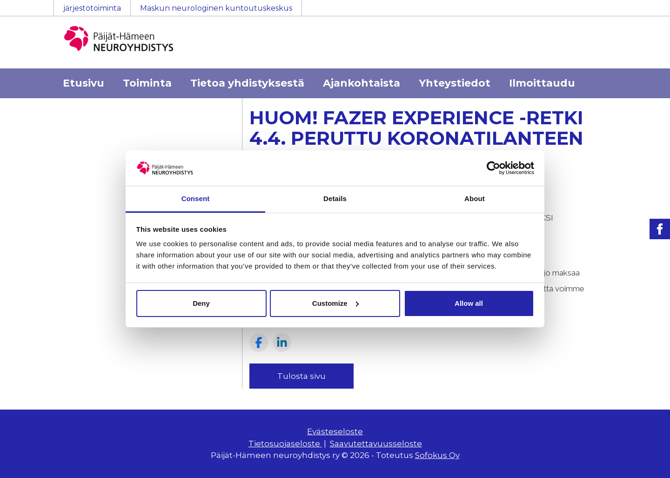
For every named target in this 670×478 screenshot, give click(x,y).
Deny (201, 303)
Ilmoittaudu (542, 83)
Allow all (469, 303)
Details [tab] (335, 198)
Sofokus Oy (437, 455)
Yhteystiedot (454, 83)
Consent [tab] (195, 198)
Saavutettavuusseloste (376, 443)
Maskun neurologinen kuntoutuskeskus (216, 8)
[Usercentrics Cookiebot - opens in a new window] (493, 168)
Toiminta (147, 83)
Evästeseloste (335, 431)
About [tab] (474, 198)
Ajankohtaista (361, 83)
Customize (335, 303)
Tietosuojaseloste (285, 443)
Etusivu (83, 83)
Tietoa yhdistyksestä (247, 83)
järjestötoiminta (92, 8)
